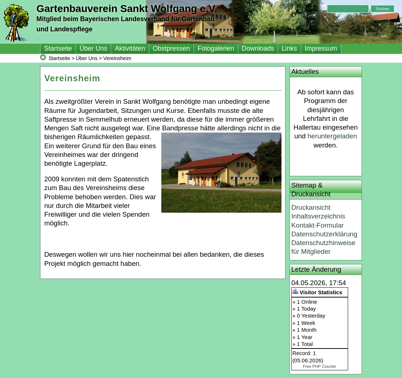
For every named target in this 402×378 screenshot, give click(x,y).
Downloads (258, 48)
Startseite (58, 48)
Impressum (321, 48)
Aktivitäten (130, 48)
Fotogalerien (216, 48)
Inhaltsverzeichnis (318, 216)
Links (289, 48)
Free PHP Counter (319, 366)
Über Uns (93, 48)
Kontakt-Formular (317, 225)
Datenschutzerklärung (324, 234)
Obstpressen (171, 48)
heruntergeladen (332, 136)
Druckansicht (311, 207)
